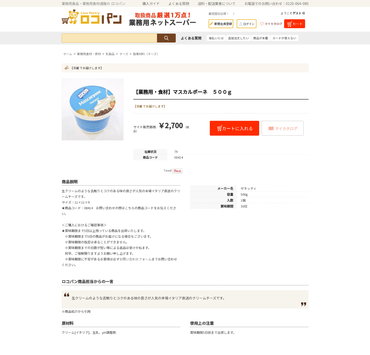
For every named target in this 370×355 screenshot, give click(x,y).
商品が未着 (260, 38)
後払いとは (216, 38)
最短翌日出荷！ (219, 13)
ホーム (67, 54)
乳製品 (110, 54)
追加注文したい (238, 38)
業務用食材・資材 (89, 54)
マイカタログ (273, 23)
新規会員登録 (223, 23)
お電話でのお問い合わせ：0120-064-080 (276, 3)
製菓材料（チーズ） (146, 54)
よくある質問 (178, 3)
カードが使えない (284, 38)
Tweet (168, 170)
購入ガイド (151, 3)
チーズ (123, 54)
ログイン (248, 24)
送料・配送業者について (217, 3)
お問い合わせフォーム (135, 259)
